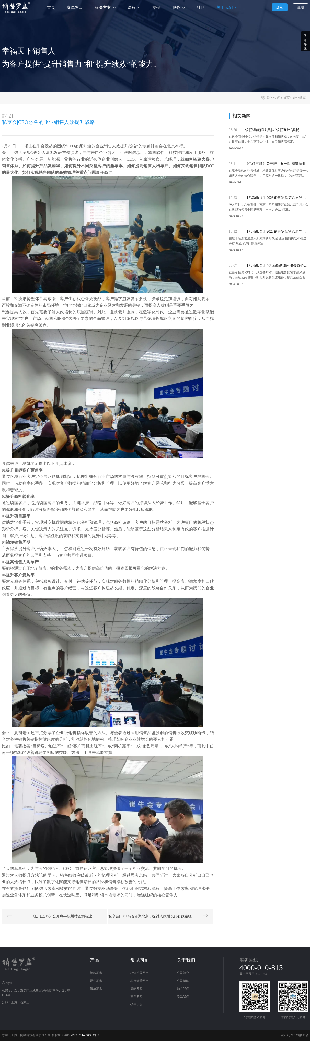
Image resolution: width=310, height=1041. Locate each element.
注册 (300, 7)
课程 (132, 7)
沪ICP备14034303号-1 (85, 1035)
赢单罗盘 (75, 7)
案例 (156, 7)
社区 (201, 7)
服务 (176, 7)
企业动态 (299, 98)
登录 (279, 7)
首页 (51, 7)
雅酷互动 (302, 1035)
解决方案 (103, 7)
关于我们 (224, 7)
